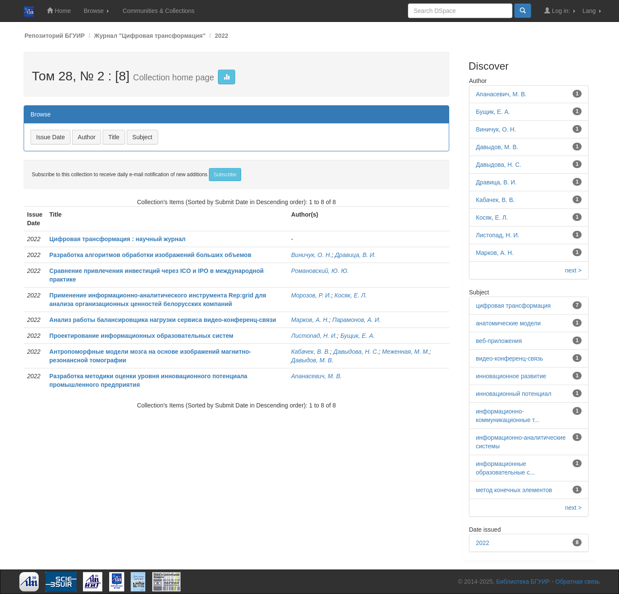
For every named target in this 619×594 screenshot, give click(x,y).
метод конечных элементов (514, 490)
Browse (96, 10)
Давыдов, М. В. (312, 360)
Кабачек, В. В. (310, 351)
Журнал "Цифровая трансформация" (149, 35)
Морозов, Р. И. (311, 295)
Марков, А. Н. (310, 319)
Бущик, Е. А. (357, 335)
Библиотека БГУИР (523, 581)
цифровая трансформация (513, 305)
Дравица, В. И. (355, 254)
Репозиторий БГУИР (55, 35)
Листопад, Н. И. (314, 335)
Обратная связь (577, 581)
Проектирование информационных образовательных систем (141, 335)
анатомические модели (508, 323)
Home (58, 10)
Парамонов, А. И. (356, 319)
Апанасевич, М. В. (316, 376)
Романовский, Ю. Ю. (320, 270)
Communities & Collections (158, 10)
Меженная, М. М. (405, 351)
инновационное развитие (511, 376)
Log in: (559, 10)
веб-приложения (499, 340)
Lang (591, 10)
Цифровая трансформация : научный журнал (117, 239)
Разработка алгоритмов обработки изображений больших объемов (150, 254)
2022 (221, 35)
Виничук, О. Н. (311, 254)
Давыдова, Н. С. (356, 351)
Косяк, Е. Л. (350, 295)
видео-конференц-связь (509, 358)
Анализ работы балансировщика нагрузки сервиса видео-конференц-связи (162, 319)
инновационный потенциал (514, 393)
